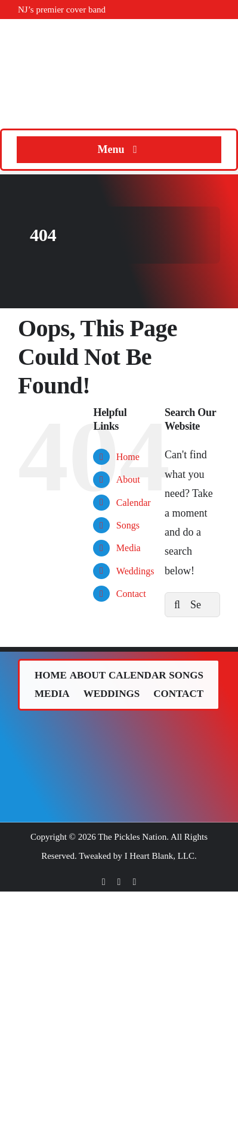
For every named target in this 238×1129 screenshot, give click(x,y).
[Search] (177, 604)
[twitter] (119, 882)
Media (128, 548)
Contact (131, 594)
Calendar (133, 503)
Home (128, 457)
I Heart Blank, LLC (159, 856)
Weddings (135, 571)
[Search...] (192, 604)
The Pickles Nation (132, 837)
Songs (128, 525)
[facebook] (104, 882)
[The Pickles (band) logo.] (119, 731)
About (128, 479)
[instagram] (134, 882)
